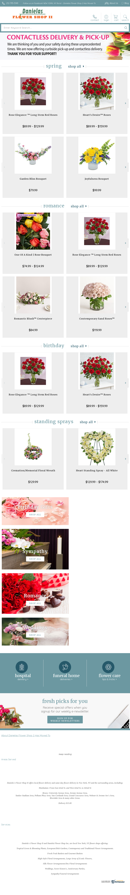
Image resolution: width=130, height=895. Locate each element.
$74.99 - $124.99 (33, 266)
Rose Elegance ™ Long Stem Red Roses (33, 114)
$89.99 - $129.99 (33, 126)
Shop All (75, 66)
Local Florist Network (44, 894)
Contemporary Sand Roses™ (97, 318)
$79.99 (33, 190)
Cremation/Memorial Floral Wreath (33, 470)
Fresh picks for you (65, 629)
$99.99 (97, 190)
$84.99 (33, 330)
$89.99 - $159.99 (97, 126)
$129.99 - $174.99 (97, 482)
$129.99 (33, 482)
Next (126, 103)
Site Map (61, 894)
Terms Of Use (10, 894)
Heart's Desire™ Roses (97, 114)
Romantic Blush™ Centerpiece (33, 318)
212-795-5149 (12, 3)
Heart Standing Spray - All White (97, 470)
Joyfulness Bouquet (97, 178)
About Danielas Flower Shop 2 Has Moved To (25, 659)
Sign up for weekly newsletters (65, 643)
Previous (4, 103)
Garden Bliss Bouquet (33, 178)
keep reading (65, 678)
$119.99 (97, 330)
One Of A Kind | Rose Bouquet (33, 254)
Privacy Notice (25, 894)
